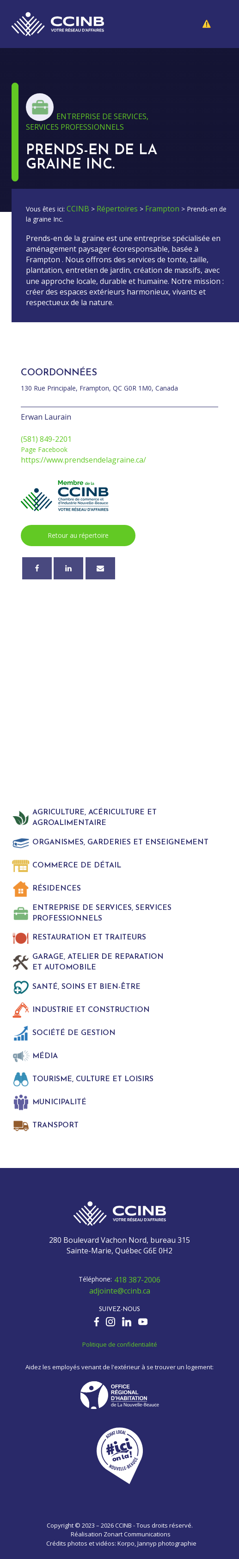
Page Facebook (44, 449)
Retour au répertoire (78, 535)
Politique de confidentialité (119, 1344)
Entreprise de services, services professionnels (87, 121)
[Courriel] (100, 568)
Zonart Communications (137, 1534)
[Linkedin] (68, 568)
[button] (213, 24)
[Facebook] (37, 568)
